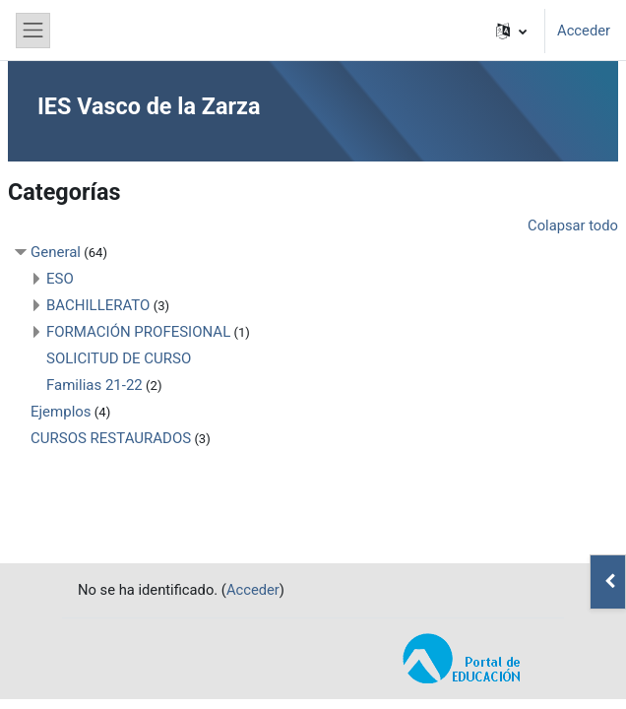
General (56, 252)
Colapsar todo (573, 225)
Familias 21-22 (94, 385)
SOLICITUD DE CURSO (118, 358)
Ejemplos (61, 411)
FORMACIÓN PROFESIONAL (138, 332)
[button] (511, 30)
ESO (60, 279)
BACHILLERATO (98, 305)
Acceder (583, 30)
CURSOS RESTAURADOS (111, 438)
